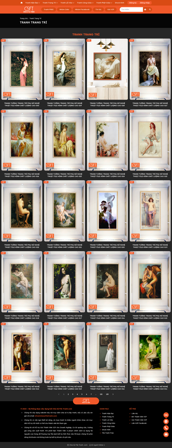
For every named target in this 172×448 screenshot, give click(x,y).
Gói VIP (110, 9)
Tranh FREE (49, 9)
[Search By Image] (145, 9)
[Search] (150, 9)
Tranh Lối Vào (106, 420)
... (95, 394)
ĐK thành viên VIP (138, 417)
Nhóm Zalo (64, 9)
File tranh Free (107, 433)
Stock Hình (105, 430)
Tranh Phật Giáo (107, 426)
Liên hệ (133, 413)
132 (101, 394)
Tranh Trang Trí (35, 18)
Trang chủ (24, 18)
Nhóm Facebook (82, 9)
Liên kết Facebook (138, 423)
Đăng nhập (145, 3)
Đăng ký (132, 3)
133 (107, 394)
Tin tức (98, 9)
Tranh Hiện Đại (106, 413)
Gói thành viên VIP (138, 420)
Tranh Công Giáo (107, 423)
